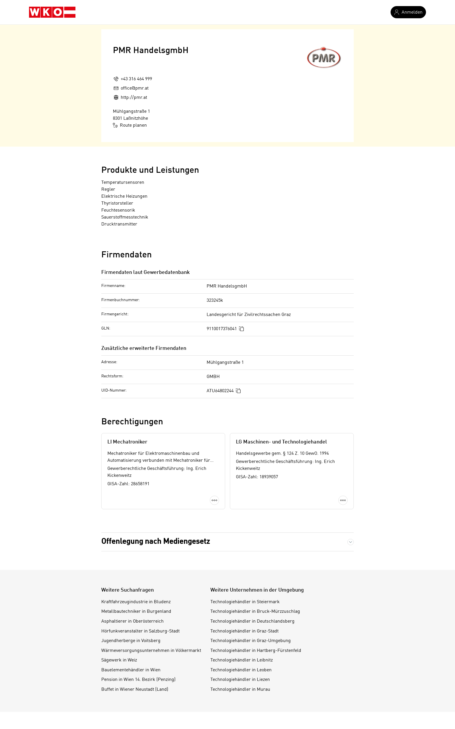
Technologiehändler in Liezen (240, 679)
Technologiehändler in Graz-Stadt (244, 631)
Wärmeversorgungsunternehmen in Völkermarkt (151, 650)
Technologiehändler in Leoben (241, 670)
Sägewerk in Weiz (119, 660)
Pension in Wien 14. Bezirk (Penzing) (138, 679)
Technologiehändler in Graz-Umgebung (250, 641)
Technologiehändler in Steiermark (245, 602)
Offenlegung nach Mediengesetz (155, 542)
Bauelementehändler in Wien (130, 670)
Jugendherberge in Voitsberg (130, 641)
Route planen (130, 125)
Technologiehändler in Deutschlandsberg (252, 621)
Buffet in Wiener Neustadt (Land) (134, 689)
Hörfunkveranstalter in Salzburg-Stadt (140, 631)
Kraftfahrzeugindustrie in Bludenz (136, 602)
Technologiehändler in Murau (240, 689)
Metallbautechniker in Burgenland (136, 611)
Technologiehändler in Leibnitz (241, 660)
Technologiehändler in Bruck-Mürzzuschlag (255, 611)
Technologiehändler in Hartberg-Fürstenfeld (255, 650)
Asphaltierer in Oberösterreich (132, 621)
